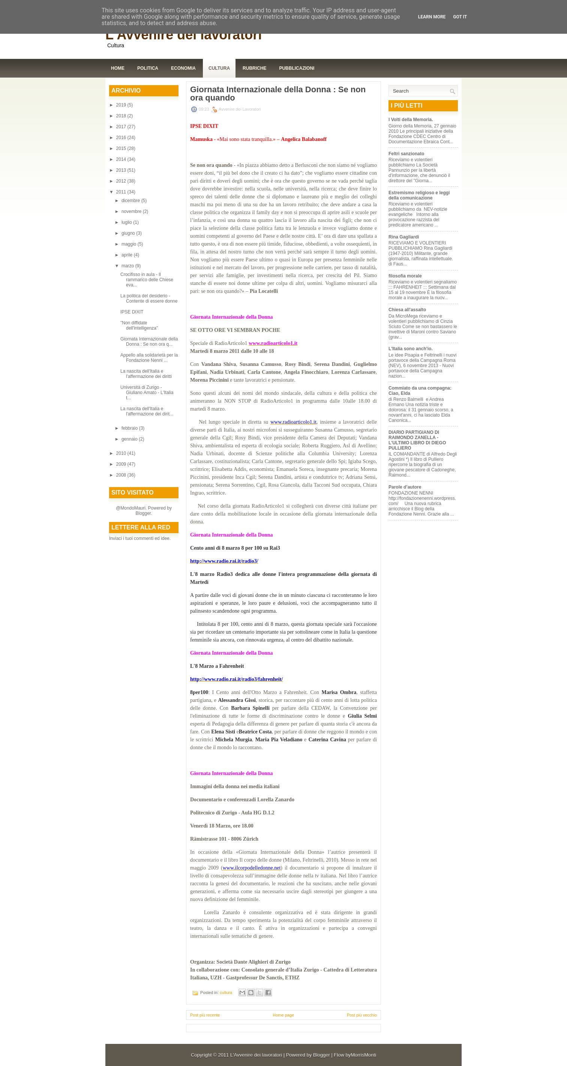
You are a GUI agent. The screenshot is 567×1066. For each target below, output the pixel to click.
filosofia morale (405, 276)
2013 (122, 170)
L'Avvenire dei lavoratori (183, 34)
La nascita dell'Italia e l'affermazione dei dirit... (146, 411)
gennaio (130, 439)
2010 (122, 453)
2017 (122, 126)
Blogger (143, 513)
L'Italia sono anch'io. (410, 348)
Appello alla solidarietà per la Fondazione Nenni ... (149, 357)
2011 (122, 192)
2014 (122, 159)
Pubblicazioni (296, 68)
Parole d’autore (404, 487)
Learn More (432, 16)
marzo (128, 265)
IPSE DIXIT (131, 312)
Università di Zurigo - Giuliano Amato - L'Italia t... (146, 392)
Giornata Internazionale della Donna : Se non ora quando (278, 93)
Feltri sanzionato (406, 153)
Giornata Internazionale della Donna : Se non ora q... (149, 341)
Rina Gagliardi (403, 237)
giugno (129, 233)
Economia (183, 68)
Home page (283, 1015)
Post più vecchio (362, 1015)
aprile (128, 255)
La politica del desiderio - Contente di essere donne (148, 298)
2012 (122, 181)
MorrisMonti (363, 1055)
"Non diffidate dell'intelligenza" (139, 325)
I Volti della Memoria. (410, 119)
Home (117, 68)
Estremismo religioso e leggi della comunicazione (419, 195)
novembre (132, 211)
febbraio (130, 428)
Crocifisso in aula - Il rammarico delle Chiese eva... (146, 280)
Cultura (219, 68)
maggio (130, 244)
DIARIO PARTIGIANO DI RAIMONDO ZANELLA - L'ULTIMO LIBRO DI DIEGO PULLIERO (417, 440)
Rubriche (254, 68)
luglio (127, 222)
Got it (460, 16)
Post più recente (205, 1015)
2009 (122, 464)
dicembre (131, 200)
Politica (147, 68)
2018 (122, 115)
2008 (122, 475)
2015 (122, 148)
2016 (122, 137)
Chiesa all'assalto (407, 309)
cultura (226, 992)
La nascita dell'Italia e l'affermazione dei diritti (146, 374)
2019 (122, 105)
